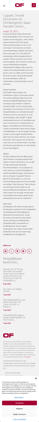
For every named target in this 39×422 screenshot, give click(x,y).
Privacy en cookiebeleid (19, 419)
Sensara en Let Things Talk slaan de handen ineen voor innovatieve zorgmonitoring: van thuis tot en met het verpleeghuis (14, 275)
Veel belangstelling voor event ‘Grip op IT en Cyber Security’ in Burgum (14, 303)
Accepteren (19, 403)
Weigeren (19, 409)
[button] (36, 378)
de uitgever (27, 357)
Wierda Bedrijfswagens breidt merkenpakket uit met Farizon (14, 317)
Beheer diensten (18, 397)
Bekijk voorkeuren (19, 414)
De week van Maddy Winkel (12, 290)
